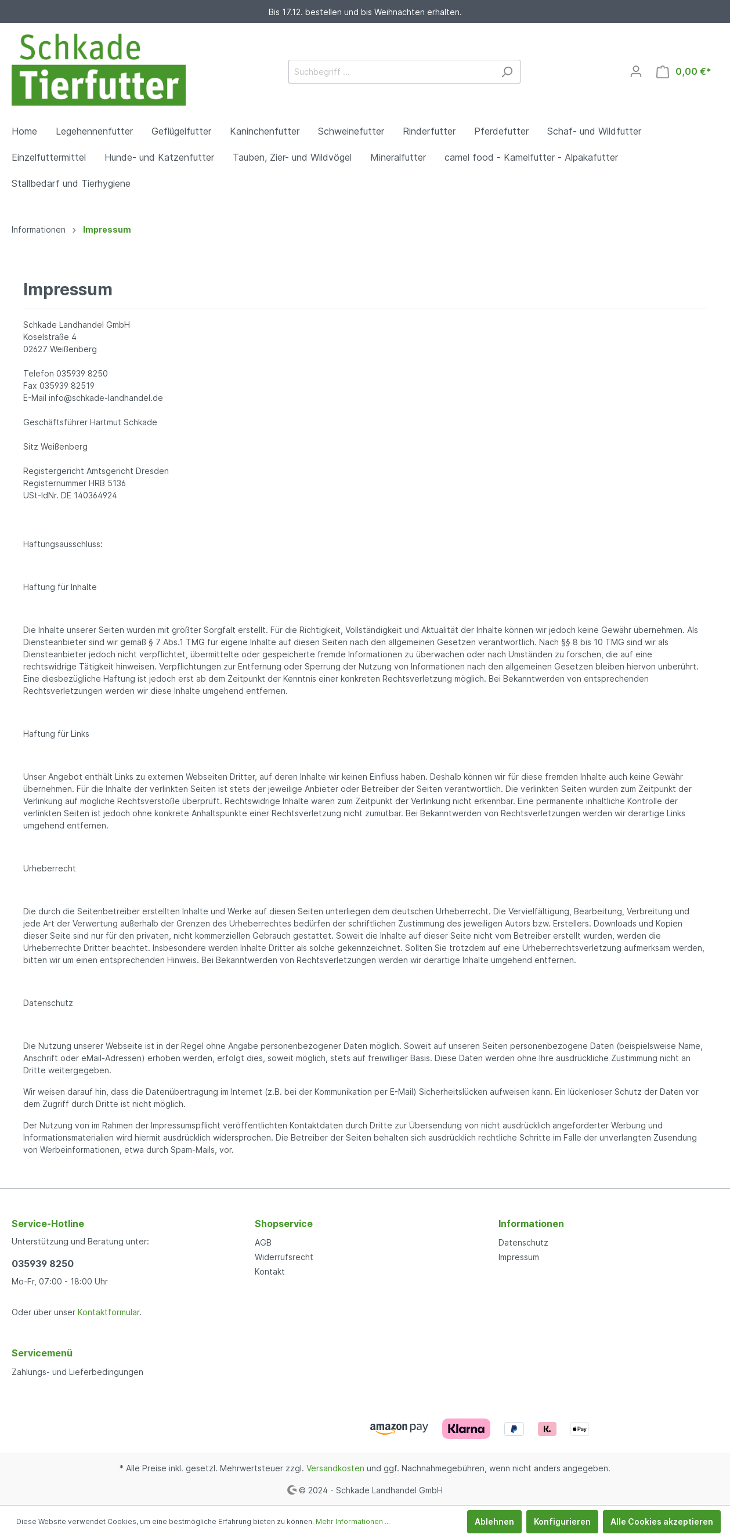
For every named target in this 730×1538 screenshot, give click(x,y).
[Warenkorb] (683, 71)
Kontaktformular (108, 1312)
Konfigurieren (562, 1521)
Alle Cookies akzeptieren (661, 1521)
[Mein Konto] (636, 71)
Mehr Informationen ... (353, 1521)
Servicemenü (42, 1353)
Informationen (531, 1223)
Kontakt (270, 1271)
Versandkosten (335, 1468)
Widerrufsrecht (284, 1257)
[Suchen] (507, 72)
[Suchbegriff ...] (391, 72)
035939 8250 (43, 1263)
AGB (263, 1242)
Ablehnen (494, 1521)
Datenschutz (523, 1242)
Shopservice (284, 1223)
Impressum (518, 1257)
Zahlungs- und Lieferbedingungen (77, 1372)
